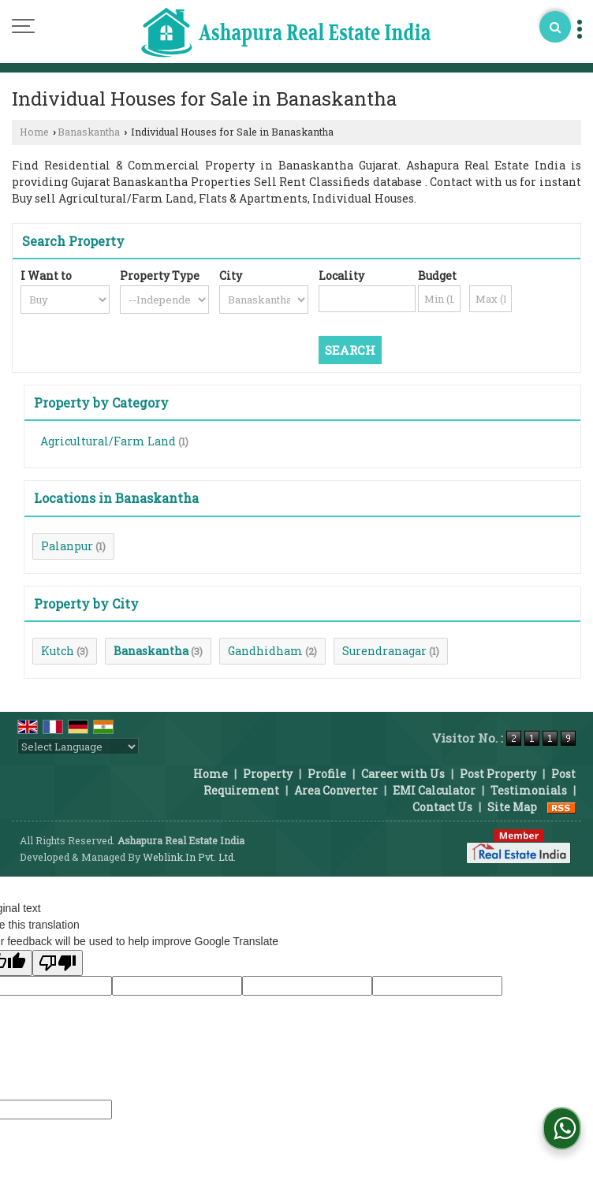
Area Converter (336, 790)
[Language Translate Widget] (78, 746)
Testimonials (528, 790)
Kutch (57, 650)
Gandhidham (265, 650)
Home (34, 131)
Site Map (512, 806)
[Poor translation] (57, 963)
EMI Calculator (434, 790)
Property (268, 773)
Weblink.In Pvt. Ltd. (189, 857)
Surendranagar (384, 650)
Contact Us (442, 806)
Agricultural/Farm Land (108, 441)
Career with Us (403, 773)
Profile (327, 773)
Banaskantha (89, 131)
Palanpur (67, 545)
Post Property (498, 773)
